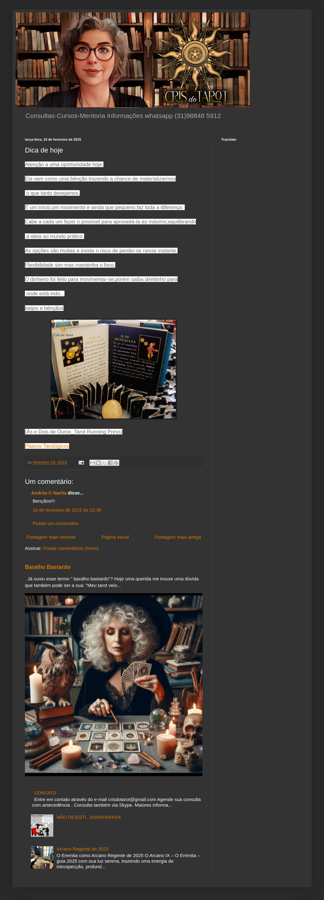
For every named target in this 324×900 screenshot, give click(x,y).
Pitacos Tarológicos (47, 446)
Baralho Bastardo (47, 567)
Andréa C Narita (48, 492)
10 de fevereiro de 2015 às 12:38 (67, 510)
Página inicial (115, 537)
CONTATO (45, 792)
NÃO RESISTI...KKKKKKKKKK (89, 817)
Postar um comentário (56, 523)
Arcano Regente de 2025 (83, 848)
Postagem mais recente (51, 537)
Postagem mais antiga (178, 537)
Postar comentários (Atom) (70, 548)
